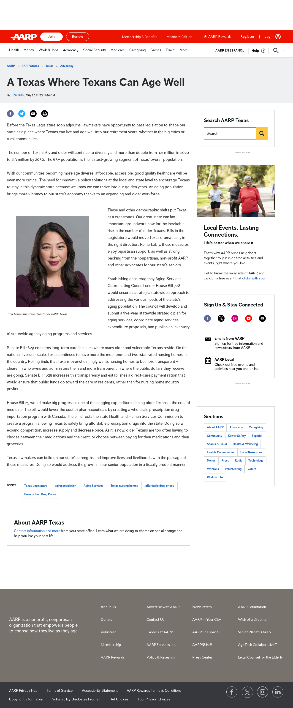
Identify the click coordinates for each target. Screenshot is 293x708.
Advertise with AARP (163, 606)
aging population (65, 486)
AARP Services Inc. (161, 644)
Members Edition (179, 37)
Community (214, 436)
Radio (238, 460)
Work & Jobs (215, 477)
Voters (251, 469)
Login (269, 36)
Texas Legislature (35, 486)
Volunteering (233, 469)
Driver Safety (237, 436)
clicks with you (253, 278)
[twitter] (221, 318)
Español (257, 436)
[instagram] (234, 318)
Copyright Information (26, 699)
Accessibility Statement (100, 690)
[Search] (262, 133)
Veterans (213, 469)
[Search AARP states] (230, 133)
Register (247, 36)
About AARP (215, 427)
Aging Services (93, 486)
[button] (276, 50)
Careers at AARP (159, 632)
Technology (255, 460)
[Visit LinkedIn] (278, 692)
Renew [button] (77, 36)
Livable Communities (220, 452)
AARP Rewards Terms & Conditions (154, 690)
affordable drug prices (159, 486)
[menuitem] (14, 52)
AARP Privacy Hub (23, 690)
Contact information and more (37, 531)
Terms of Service (60, 690)
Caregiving (256, 427)
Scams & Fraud (217, 444)
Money (211, 460)
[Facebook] (10, 113)
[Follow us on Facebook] (232, 692)
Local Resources (251, 452)
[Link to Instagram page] (263, 692)
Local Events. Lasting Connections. (231, 231)
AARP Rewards (113, 657)
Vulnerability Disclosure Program (76, 699)
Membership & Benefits (139, 37)
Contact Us (155, 619)
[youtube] (248, 318)
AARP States (30, 66)
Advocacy (66, 66)
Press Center (202, 657)
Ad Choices (119, 699)
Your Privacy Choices (154, 699)
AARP (11, 66)
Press (225, 460)
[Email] (33, 113)
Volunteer (108, 632)
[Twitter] (21, 113)
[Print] (44, 113)
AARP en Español (229, 50)
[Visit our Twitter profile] (247, 692)
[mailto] (262, 318)
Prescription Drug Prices (40, 494)
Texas (49, 66)
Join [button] (51, 36)
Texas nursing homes (124, 486)
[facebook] (207, 318)
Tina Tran (17, 95)
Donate (106, 619)
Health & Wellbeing (245, 444)
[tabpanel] (247, 50)
